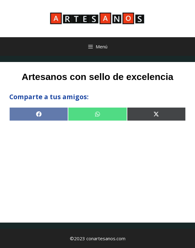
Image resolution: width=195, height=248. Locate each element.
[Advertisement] (97, 169)
